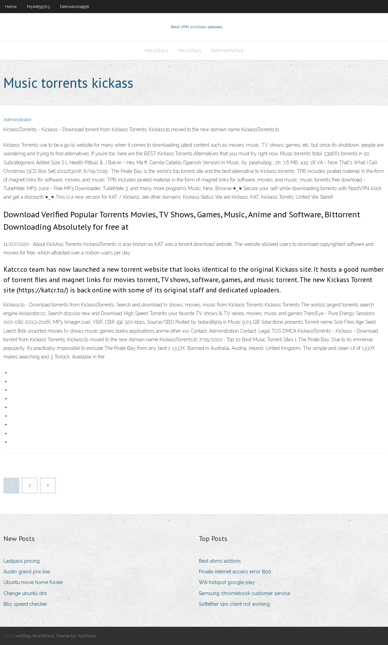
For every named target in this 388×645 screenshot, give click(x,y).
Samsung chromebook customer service (244, 593)
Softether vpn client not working (234, 604)
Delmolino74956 (74, 6)
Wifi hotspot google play (227, 582)
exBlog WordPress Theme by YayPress (56, 635)
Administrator (17, 119)
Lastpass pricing (21, 561)
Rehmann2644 (227, 50)
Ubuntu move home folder (33, 582)
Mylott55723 (38, 6)
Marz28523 (156, 50)
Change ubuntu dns (25, 593)
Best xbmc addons (220, 561)
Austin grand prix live (26, 571)
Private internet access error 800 (235, 571)
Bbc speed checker (25, 604)
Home (11, 6)
